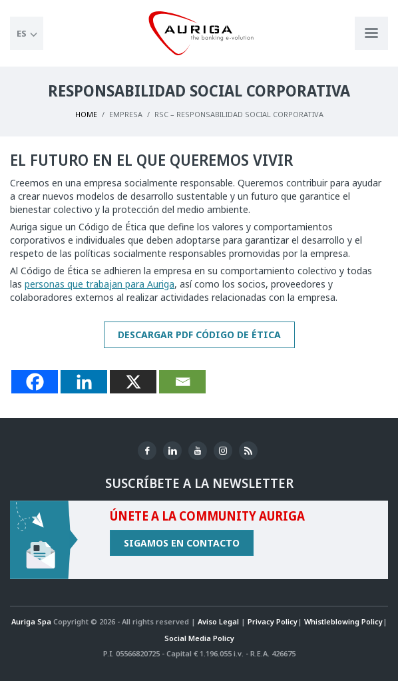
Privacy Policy (273, 621)
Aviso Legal (218, 621)
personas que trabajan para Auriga (99, 284)
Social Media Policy (199, 638)
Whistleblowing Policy (343, 621)
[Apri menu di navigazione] (371, 33)
